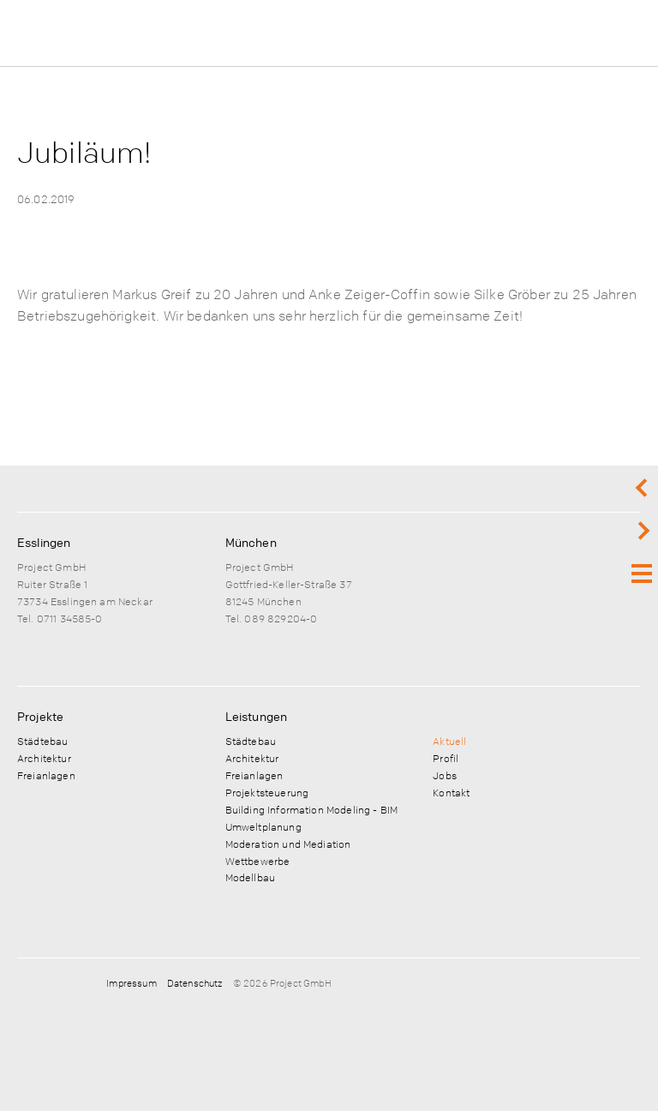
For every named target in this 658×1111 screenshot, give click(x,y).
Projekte (40, 716)
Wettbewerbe (257, 861)
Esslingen (43, 541)
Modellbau (250, 877)
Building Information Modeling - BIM (311, 809)
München (251, 541)
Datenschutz (195, 982)
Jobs (445, 775)
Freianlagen (46, 775)
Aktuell (449, 741)
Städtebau (42, 741)
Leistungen (256, 716)
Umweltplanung (263, 826)
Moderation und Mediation (288, 843)
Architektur (44, 758)
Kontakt (451, 792)
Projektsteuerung (266, 792)
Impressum (131, 982)
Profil (445, 758)
